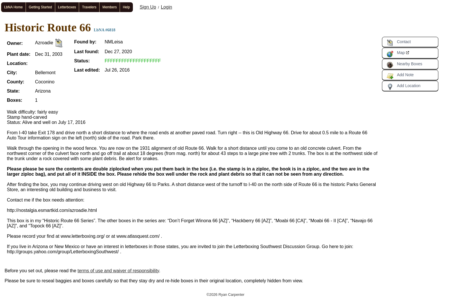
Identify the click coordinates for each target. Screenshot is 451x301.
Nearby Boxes (404, 65)
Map (396, 53)
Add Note (400, 75)
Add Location (404, 86)
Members (109, 7)
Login (166, 7)
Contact (399, 42)
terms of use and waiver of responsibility (118, 270)
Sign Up (148, 7)
